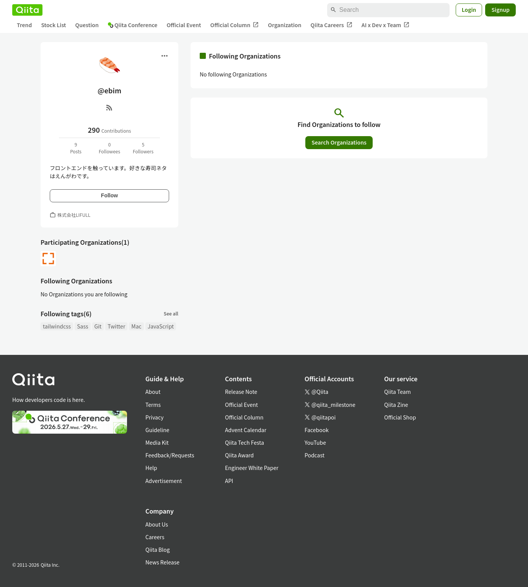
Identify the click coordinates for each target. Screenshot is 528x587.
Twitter (116, 326)
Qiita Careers (331, 25)
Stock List (53, 25)
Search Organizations (339, 142)
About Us (156, 524)
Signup (500, 9)
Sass (82, 326)
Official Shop (400, 417)
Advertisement (163, 481)
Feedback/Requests (169, 455)
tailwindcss (57, 326)
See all (171, 313)
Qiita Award (239, 455)
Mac (136, 326)
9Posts (75, 147)
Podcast (314, 455)
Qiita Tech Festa (244, 442)
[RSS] (109, 107)
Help (151, 468)
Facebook (317, 430)
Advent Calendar (245, 430)
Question (87, 25)
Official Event (183, 25)
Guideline (157, 430)
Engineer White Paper (252, 468)
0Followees (109, 147)
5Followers (143, 147)
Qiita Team (397, 391)
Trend (24, 25)
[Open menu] (164, 55)
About (152, 391)
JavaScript (161, 326)
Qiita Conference (133, 25)
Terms (153, 404)
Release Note (241, 391)
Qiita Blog (157, 549)
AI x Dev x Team (386, 25)
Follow (109, 195)
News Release (162, 562)
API (229, 481)
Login (469, 9)
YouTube (315, 442)
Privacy (154, 417)
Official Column (234, 25)
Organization (284, 25)
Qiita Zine (396, 404)
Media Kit (157, 442)
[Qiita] (27, 10)
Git (98, 326)
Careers (154, 537)
